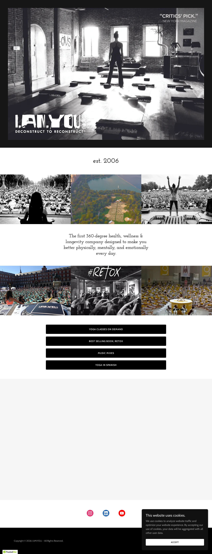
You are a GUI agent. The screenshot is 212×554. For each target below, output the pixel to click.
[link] (90, 513)
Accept (175, 542)
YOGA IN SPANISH (106, 364)
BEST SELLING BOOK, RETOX (106, 341)
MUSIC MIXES (106, 353)
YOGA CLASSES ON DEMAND (106, 329)
